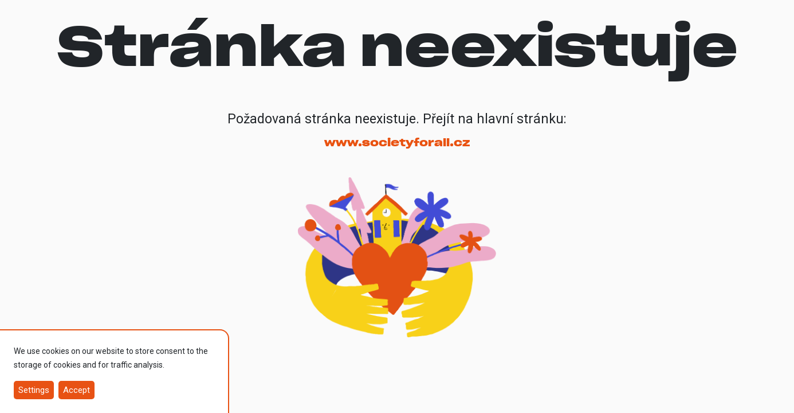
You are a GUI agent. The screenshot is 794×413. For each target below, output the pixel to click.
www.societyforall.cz (397, 142)
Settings (33, 390)
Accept (76, 390)
